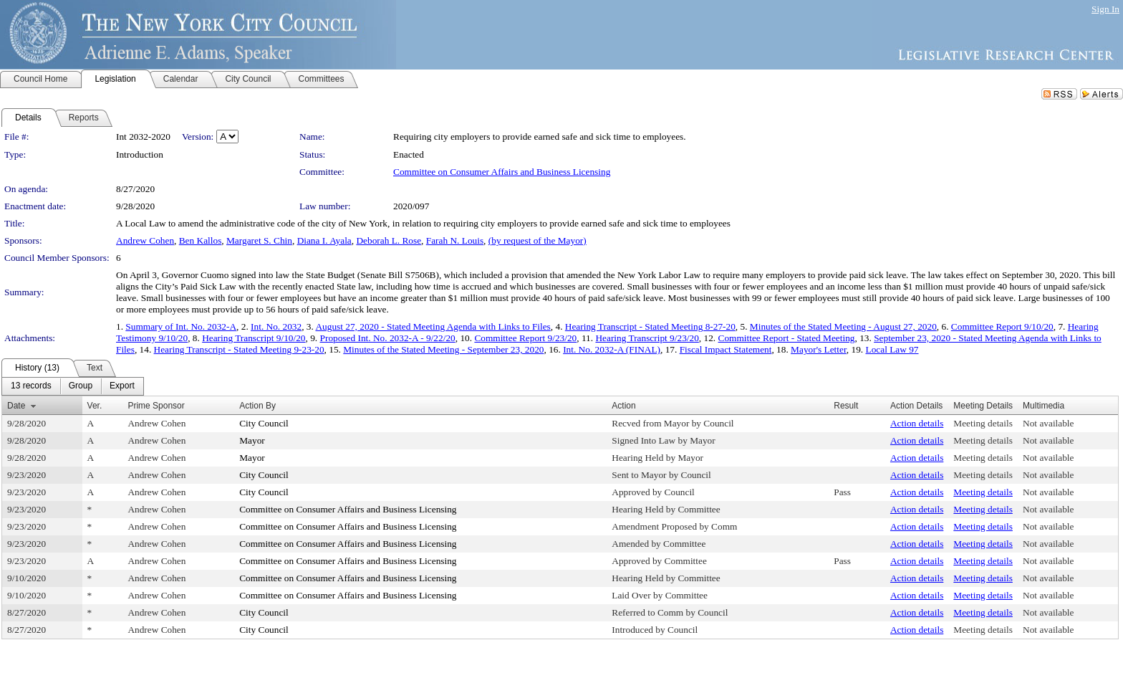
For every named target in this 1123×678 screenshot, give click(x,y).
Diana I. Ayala (324, 240)
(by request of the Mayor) (537, 240)
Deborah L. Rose (388, 240)
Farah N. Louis (454, 240)
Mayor (252, 440)
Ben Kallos (200, 240)
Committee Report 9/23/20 (525, 338)
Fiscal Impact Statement (726, 349)
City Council (264, 423)
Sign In (1105, 9)
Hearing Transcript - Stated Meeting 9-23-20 (239, 349)
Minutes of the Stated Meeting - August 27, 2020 (843, 326)
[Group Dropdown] (80, 386)
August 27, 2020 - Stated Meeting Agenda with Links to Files (432, 326)
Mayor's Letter (819, 349)
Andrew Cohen (145, 240)
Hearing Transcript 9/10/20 (253, 338)
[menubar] (72, 386)
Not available (1048, 423)
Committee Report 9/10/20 (1002, 326)
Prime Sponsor (155, 406)
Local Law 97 (892, 349)
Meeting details (983, 423)
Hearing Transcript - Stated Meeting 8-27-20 (650, 326)
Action (623, 406)
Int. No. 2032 (276, 326)
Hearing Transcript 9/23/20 (646, 338)
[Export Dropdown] (122, 386)
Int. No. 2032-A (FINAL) (611, 349)
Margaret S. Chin (259, 240)
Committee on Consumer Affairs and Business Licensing (501, 171)
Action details (916, 423)
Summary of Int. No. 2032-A (180, 326)
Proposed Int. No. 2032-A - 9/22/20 (388, 338)
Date (16, 406)
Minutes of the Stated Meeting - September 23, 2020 (443, 349)
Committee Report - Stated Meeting (786, 338)
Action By (257, 406)
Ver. (94, 406)
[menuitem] (31, 386)
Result (846, 406)
